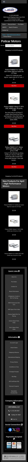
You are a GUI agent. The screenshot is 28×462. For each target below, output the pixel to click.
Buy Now (14, 85)
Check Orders (14, 347)
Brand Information (14, 291)
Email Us (14, 419)
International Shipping (14, 357)
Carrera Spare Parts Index (14, 321)
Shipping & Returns (14, 352)
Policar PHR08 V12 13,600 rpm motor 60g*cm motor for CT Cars (14, 71)
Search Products (13, 27)
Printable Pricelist (14, 371)
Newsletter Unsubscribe (14, 392)
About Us (14, 277)
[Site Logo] (14, 9)
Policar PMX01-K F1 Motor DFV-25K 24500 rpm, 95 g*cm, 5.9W (14, 149)
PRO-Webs (21, 458)
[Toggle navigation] (4, 2)
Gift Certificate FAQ (14, 381)
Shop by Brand (12, 24)
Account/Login (14, 342)
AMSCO (4, 27)
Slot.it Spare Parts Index (14, 328)
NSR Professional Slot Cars (14, 303)
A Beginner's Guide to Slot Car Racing (14, 297)
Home (4, 24)
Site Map (14, 376)
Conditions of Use (14, 367)
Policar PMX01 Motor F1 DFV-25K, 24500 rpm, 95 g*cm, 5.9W (14, 108)
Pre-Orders (21, 24)
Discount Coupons (14, 386)
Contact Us (5, 30)
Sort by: (3, 45)
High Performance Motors (14, 34)
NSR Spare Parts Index (14, 309)
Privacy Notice (14, 362)
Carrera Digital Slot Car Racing (14, 315)
